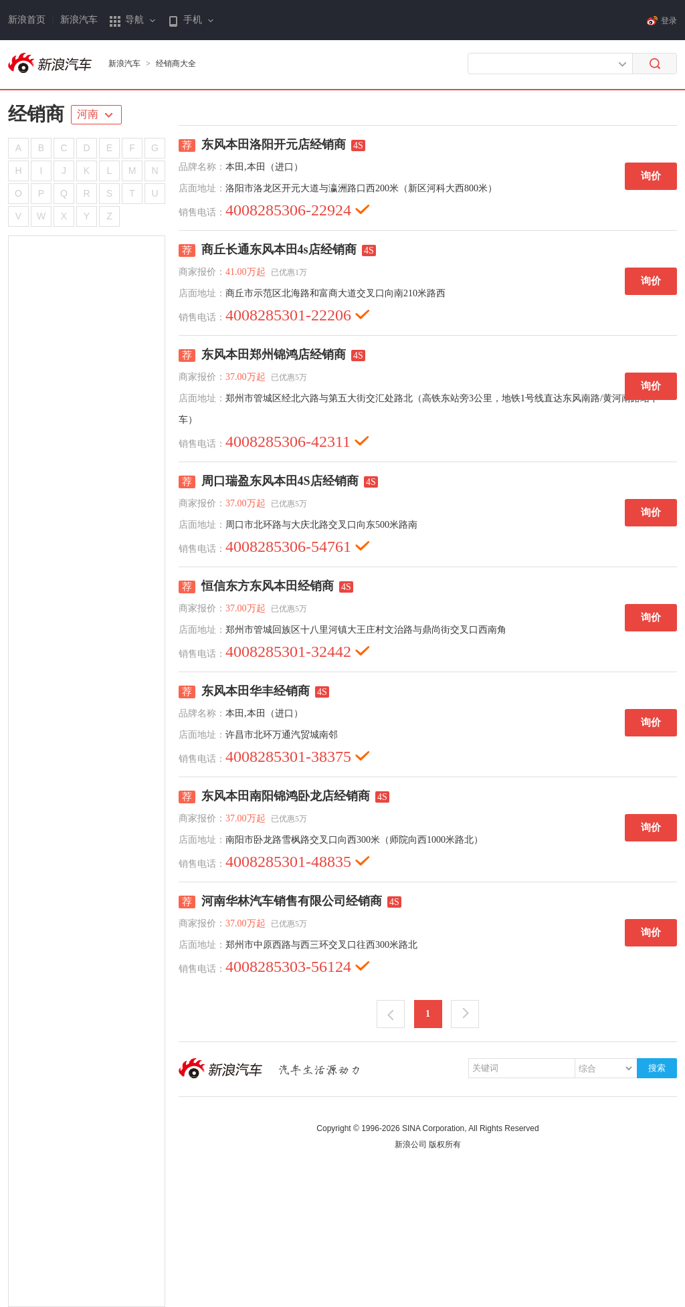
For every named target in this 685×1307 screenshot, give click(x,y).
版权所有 (445, 1144)
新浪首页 (26, 20)
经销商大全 (176, 63)
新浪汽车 (79, 20)
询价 (651, 176)
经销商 (36, 114)
